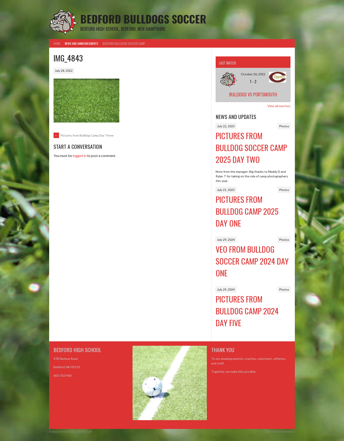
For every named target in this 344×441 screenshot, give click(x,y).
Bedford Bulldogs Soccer (143, 19)
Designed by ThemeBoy (280, 431)
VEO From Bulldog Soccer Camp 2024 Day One (252, 261)
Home (57, 43)
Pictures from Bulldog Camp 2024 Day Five (247, 310)
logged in (79, 155)
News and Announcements (81, 43)
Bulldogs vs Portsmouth (253, 94)
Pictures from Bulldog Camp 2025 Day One (247, 211)
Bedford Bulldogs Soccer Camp (123, 43)
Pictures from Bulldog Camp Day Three (84, 135)
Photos (284, 126)
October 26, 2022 (253, 74)
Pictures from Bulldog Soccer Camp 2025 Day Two (251, 147)
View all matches (278, 106)
